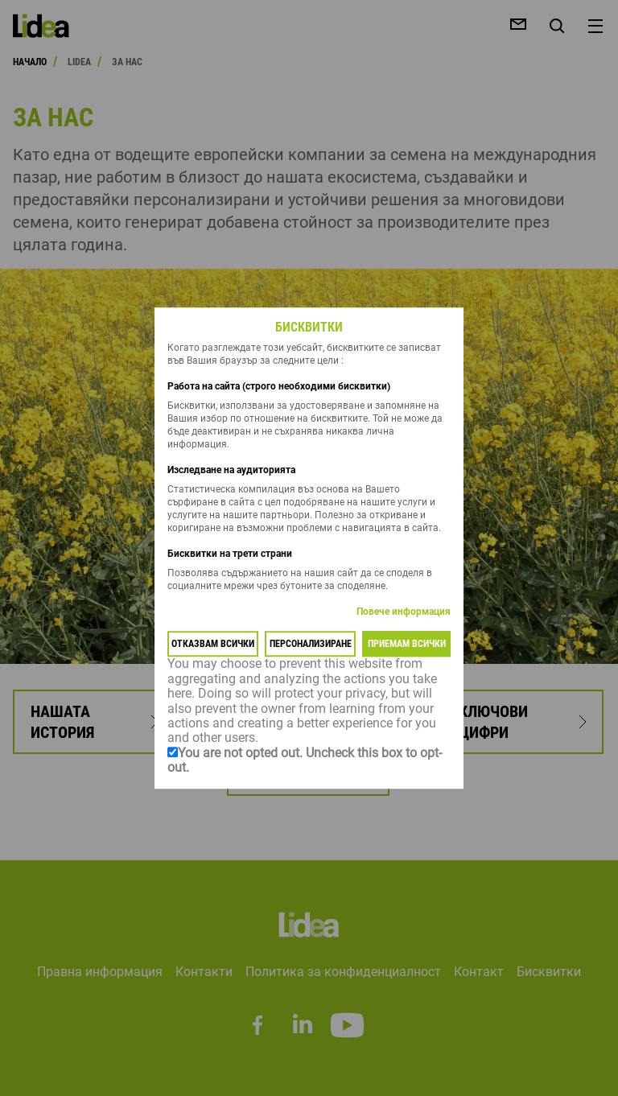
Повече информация (403, 612)
